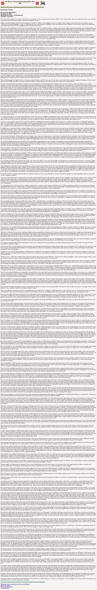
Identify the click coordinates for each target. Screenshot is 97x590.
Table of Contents (6, 585)
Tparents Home (5, 588)
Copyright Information (7, 586)
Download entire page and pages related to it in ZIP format (15, 584)
